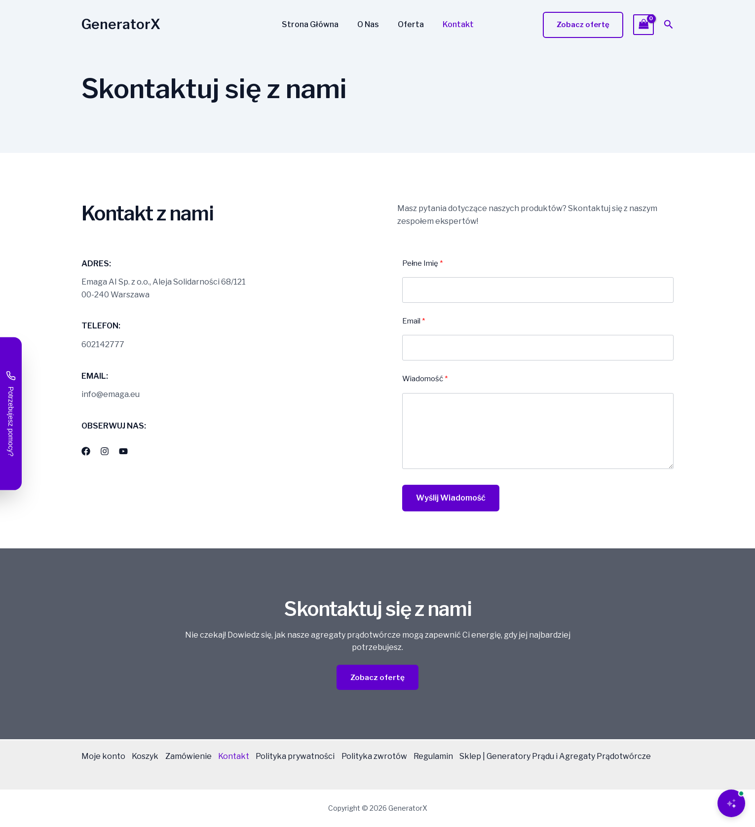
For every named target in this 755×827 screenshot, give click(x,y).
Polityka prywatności (308, 756)
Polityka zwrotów (390, 756)
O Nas (369, 25)
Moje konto (103, 756)
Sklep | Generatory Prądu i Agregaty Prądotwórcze (177, 769)
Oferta (409, 25)
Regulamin (453, 756)
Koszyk (148, 756)
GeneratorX (120, 24)
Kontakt (453, 25)
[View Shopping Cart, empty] (643, 24)
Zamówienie (195, 756)
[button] (583, 25)
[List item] (85, 451)
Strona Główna (314, 25)
